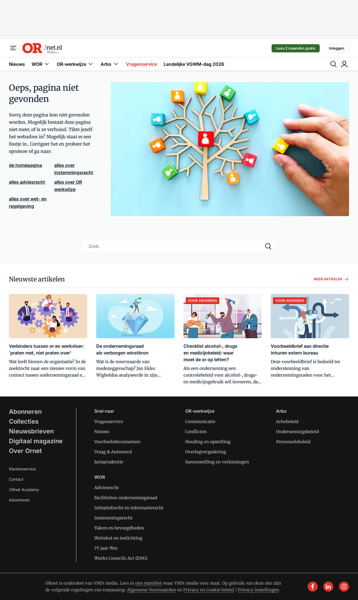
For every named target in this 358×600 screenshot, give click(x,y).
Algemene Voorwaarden (151, 589)
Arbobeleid (287, 421)
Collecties (24, 421)
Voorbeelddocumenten (117, 441)
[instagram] (344, 587)
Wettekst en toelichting (118, 538)
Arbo (110, 64)
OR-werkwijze (75, 64)
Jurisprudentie (108, 461)
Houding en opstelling (207, 441)
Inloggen (336, 48)
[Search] (268, 246)
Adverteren (19, 500)
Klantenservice (22, 468)
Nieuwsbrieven (31, 431)
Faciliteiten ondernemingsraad (125, 497)
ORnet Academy (24, 489)
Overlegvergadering (205, 451)
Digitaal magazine (36, 441)
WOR (41, 64)
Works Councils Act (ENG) (120, 558)
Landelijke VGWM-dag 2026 (194, 64)
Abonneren (25, 411)
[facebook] (313, 587)
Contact (16, 479)
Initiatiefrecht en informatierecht (129, 507)
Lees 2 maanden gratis (295, 48)
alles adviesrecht (27, 182)
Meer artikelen (331, 279)
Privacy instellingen (258, 589)
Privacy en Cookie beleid (208, 589)
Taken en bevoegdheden (119, 528)
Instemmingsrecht (113, 517)
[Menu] (13, 48)
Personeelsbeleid (293, 441)
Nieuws (17, 64)
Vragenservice (141, 64)
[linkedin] (328, 587)
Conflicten (196, 431)
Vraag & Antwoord (113, 451)
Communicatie (200, 421)
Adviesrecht (106, 487)
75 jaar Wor (106, 548)
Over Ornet (25, 450)
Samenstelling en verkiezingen (217, 461)
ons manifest (148, 583)
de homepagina (25, 165)
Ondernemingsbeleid (297, 431)
